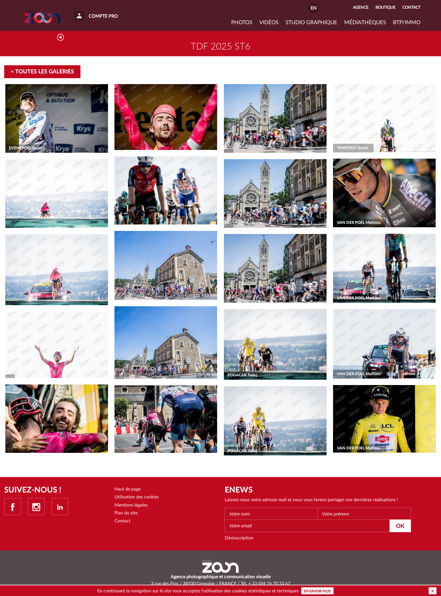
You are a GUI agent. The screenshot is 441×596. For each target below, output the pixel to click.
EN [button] (313, 8)
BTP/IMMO (406, 22)
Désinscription (239, 538)
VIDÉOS (268, 22)
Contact (122, 521)
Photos (241, 22)
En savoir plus (317, 591)
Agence (360, 7)
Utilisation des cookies (136, 497)
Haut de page (127, 489)
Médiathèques (365, 22)
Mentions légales (131, 505)
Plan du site (126, 513)
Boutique (385, 7)
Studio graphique (311, 22)
